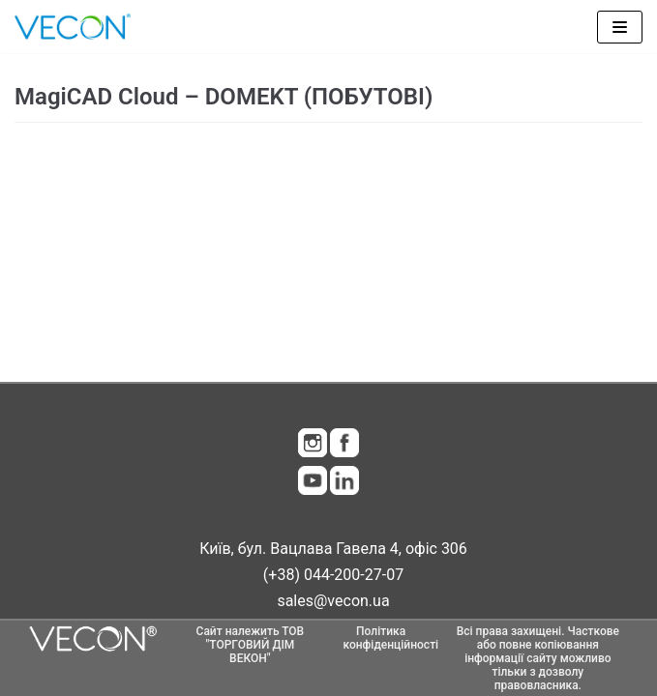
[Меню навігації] (619, 27)
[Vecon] (73, 27)
